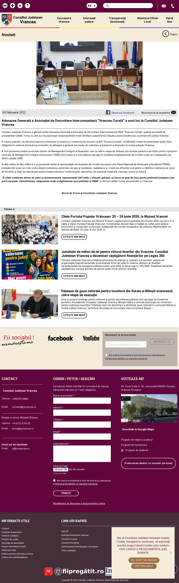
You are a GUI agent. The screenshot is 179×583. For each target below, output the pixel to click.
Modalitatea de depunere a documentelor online (79, 503)
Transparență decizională (117, 20)
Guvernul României (70, 543)
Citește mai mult (74, 236)
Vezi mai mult (143, 566)
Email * (57, 431)
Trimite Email (164, 6)
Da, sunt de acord (144, 560)
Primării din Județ (10, 539)
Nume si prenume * (63, 395)
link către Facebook (60, 338)
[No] (170, 553)
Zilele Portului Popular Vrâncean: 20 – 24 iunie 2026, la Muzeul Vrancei (114, 216)
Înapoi (169, 34)
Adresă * (58, 407)
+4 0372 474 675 (21, 423)
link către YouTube (91, 338)
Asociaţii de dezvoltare (13, 543)
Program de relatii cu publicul (136, 439)
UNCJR (64, 531)
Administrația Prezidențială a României (79, 546)
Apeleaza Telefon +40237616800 (173, 6)
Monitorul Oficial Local (147, 20)
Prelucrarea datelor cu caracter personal (148, 463)
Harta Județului (68, 550)
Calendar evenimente (12, 532)
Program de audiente (136, 450)
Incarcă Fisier (60, 466)
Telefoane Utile (9, 550)
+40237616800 (20, 398)
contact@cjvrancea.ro (24, 407)
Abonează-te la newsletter (155, 112)
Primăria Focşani (69, 539)
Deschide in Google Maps (138, 429)
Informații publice (89, 20)
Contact (5, 528)
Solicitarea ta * (61, 443)
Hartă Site (169, 20)
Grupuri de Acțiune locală (14, 546)
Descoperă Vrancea (64, 20)
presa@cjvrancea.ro (23, 428)
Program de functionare (134, 445)
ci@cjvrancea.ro (20, 448)
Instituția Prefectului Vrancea (74, 535)
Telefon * (58, 419)
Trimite (66, 493)
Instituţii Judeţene (10, 535)
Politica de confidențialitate (15, 557)
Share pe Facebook (123, 112)
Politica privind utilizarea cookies (17, 554)
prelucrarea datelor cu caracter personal (126, 358)
